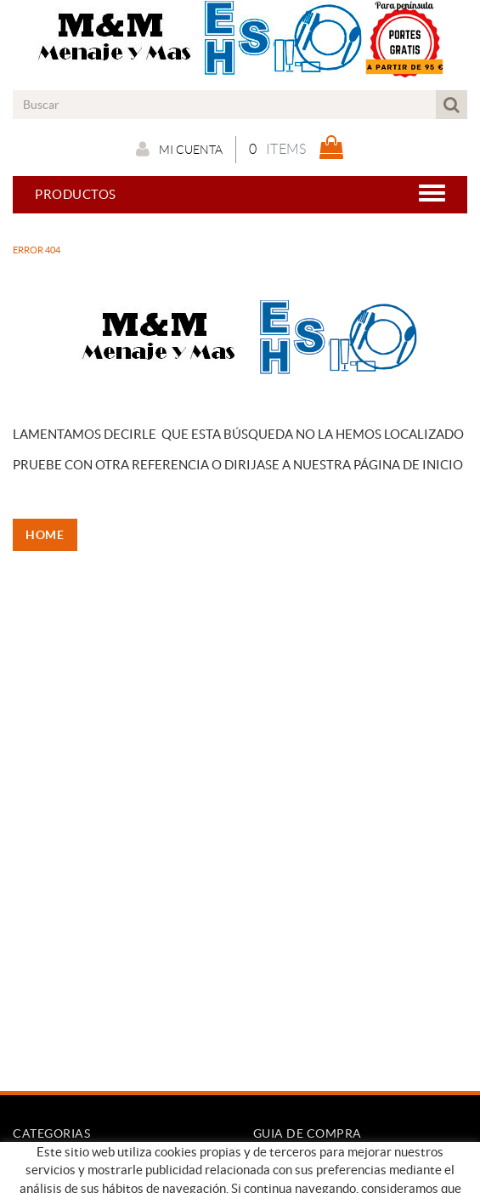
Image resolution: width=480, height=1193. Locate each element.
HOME (46, 535)
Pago (268, 1179)
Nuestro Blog (54, 1179)
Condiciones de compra (324, 1162)
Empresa (37, 1162)
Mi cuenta (179, 148)
